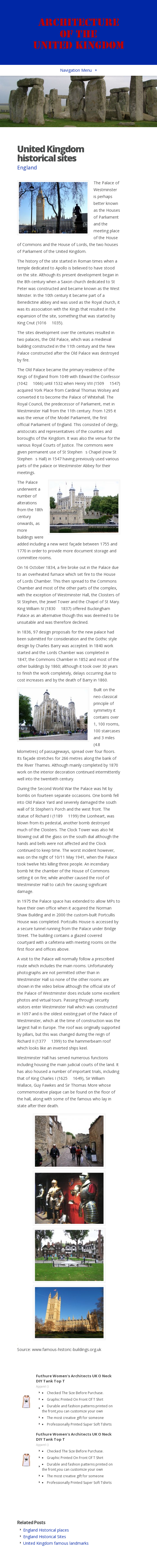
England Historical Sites (44, 1536)
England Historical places (46, 1530)
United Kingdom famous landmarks (56, 1543)
